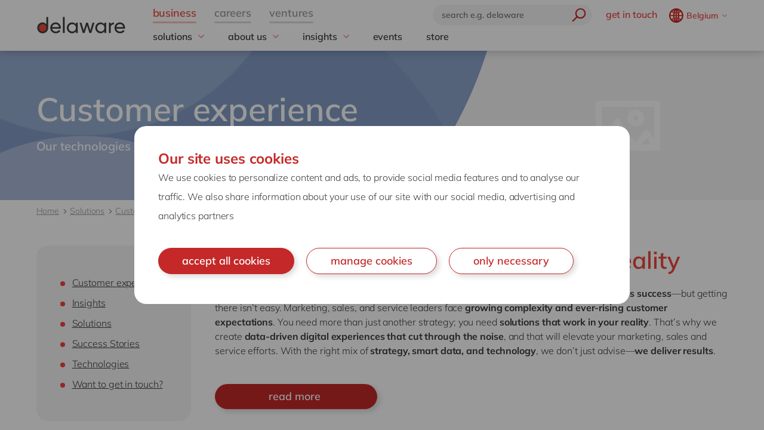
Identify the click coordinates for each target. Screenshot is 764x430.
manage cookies (371, 261)
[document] (382, 215)
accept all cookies (226, 261)
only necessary (511, 261)
